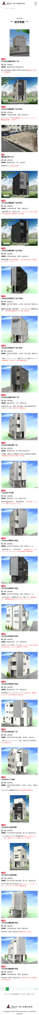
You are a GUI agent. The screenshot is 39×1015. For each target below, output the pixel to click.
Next (35, 989)
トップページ (6, 8)
